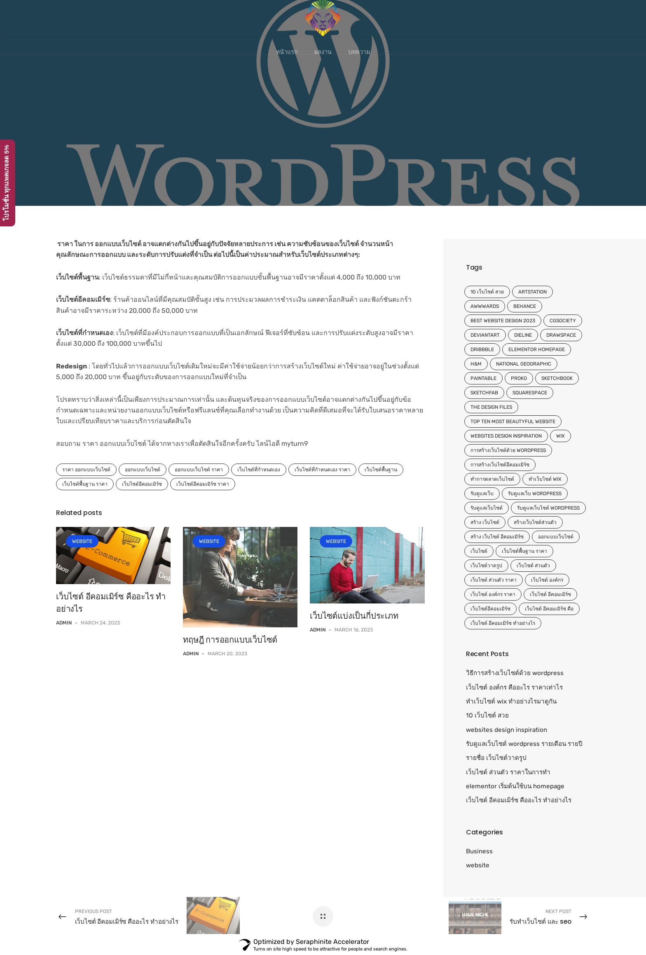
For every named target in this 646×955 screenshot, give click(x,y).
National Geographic (523, 364)
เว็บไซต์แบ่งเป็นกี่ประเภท (354, 616)
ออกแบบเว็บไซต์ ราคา (199, 470)
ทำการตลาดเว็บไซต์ (492, 479)
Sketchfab (484, 393)
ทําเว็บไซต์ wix (545, 479)
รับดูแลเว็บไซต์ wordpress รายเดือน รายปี (524, 744)
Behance (524, 306)
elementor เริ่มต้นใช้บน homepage (515, 786)
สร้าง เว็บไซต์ (484, 522)
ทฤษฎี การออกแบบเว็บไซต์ (230, 639)
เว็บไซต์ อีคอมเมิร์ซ (550, 594)
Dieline (523, 335)
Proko (519, 378)
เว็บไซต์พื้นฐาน (381, 470)
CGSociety (563, 321)
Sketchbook (557, 378)
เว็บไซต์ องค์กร (547, 580)
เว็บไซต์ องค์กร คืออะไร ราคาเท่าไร (514, 687)
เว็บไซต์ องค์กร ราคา (492, 594)
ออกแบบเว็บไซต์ (142, 470)
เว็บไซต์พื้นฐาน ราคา (85, 484)
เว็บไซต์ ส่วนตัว (533, 565)
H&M (476, 364)
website (82, 541)
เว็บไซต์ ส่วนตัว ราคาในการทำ (508, 772)
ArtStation (532, 292)
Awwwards (484, 306)
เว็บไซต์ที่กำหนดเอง (258, 470)
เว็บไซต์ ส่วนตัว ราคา (493, 580)
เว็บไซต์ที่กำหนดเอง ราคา (322, 470)
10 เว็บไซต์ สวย (487, 292)
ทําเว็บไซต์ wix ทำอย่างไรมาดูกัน (511, 701)
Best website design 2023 (502, 321)
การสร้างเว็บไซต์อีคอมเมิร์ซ (499, 465)
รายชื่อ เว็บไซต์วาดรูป (496, 758)
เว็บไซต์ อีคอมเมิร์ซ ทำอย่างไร (502, 623)
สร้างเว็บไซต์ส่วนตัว (535, 522)
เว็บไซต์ (478, 551)
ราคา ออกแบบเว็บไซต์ (86, 470)
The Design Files (491, 407)
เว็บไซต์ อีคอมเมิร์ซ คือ (549, 609)
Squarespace (530, 393)
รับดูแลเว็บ (482, 493)
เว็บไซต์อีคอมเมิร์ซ (142, 484)
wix (560, 436)
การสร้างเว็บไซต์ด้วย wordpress (508, 450)
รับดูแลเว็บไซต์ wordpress (548, 508)
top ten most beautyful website (512, 421)
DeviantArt (485, 335)
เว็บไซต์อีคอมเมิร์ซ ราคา (202, 484)
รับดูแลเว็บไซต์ (486, 508)
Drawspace (561, 335)
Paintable (483, 378)
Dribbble (482, 349)
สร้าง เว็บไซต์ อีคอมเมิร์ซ (497, 537)
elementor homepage (536, 349)
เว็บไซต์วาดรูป (486, 565)
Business (479, 851)
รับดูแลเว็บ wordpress (535, 493)
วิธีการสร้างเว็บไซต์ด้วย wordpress (515, 673)
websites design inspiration (506, 436)
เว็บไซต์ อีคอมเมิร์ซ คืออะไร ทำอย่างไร (518, 800)
